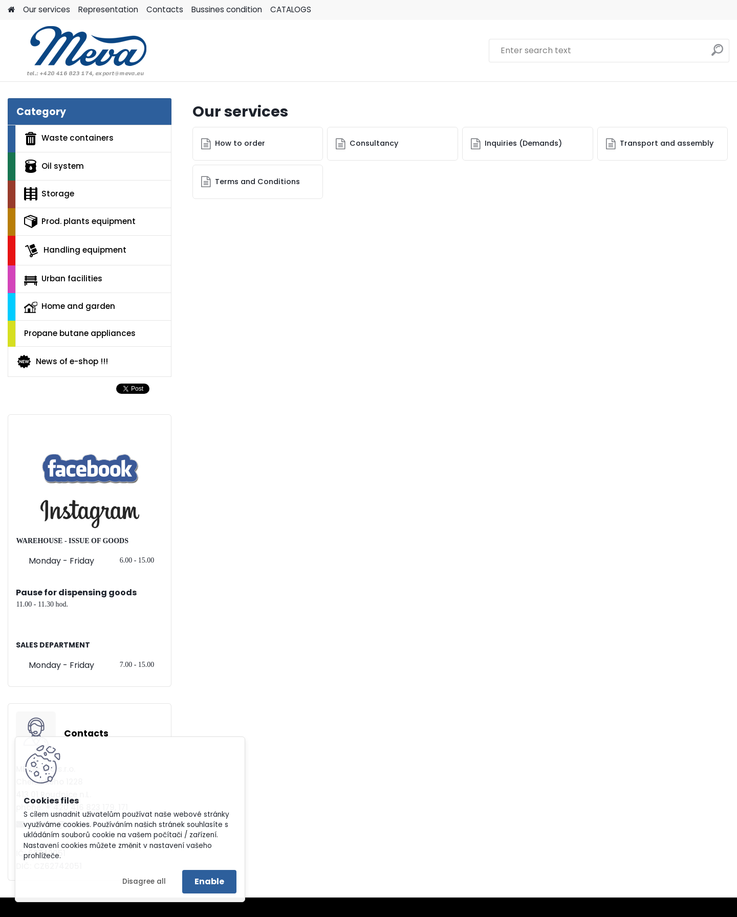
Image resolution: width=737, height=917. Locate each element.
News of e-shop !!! (62, 361)
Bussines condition (226, 9)
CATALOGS (290, 9)
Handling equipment (75, 250)
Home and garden (69, 307)
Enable (209, 881)
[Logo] (78, 50)
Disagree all (144, 881)
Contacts (164, 9)
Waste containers (69, 138)
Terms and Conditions (257, 181)
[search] (717, 54)
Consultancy (374, 143)
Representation (108, 9)
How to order (240, 143)
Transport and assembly (666, 143)
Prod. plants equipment (80, 221)
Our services (46, 9)
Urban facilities (63, 279)
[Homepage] (11, 10)
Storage (49, 193)
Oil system (54, 166)
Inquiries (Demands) (523, 143)
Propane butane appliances (80, 333)
